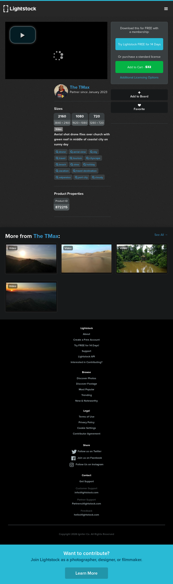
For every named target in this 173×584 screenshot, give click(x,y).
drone (61, 152)
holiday (89, 164)
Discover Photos (86, 378)
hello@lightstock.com (86, 514)
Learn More (86, 573)
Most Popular (86, 389)
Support (86, 351)
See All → (161, 235)
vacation (62, 171)
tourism (76, 158)
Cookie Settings (86, 428)
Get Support (86, 481)
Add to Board (139, 94)
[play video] (23, 35)
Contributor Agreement (86, 433)
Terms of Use (86, 416)
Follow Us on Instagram (89, 464)
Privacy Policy (86, 422)
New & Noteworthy (86, 400)
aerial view (78, 152)
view (74, 164)
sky (93, 152)
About (86, 334)
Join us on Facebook (89, 458)
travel (60, 158)
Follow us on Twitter (89, 451)
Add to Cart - (139, 67)
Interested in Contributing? (87, 362)
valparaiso (63, 177)
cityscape (93, 158)
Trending (86, 395)
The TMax (79, 87)
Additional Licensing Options (139, 77)
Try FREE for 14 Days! (86, 345)
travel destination (85, 171)
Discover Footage (86, 383)
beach (61, 164)
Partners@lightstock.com (86, 503)
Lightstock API (86, 356)
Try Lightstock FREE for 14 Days (139, 44)
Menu (166, 8)
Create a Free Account (86, 339)
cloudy (97, 177)
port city (81, 177)
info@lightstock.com (86, 492)
